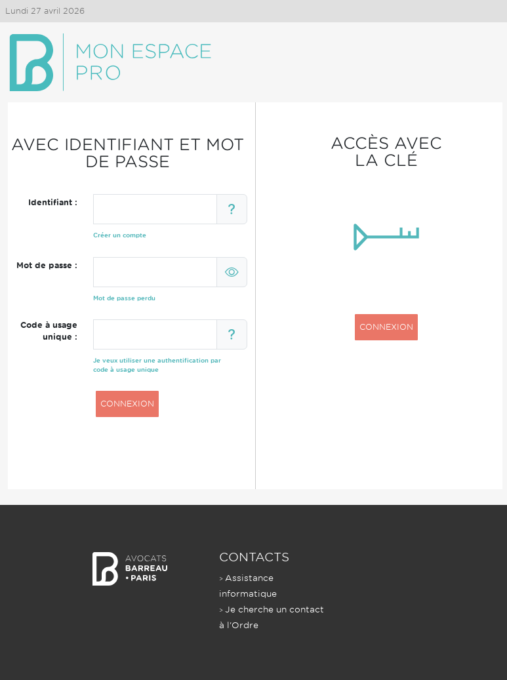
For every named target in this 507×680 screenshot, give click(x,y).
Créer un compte (119, 235)
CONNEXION (127, 404)
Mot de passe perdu (124, 298)
